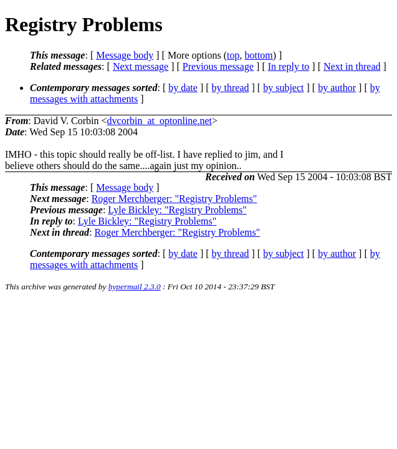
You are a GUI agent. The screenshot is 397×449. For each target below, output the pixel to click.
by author (337, 87)
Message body (124, 55)
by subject (283, 87)
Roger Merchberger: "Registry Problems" (174, 198)
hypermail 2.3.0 (134, 286)
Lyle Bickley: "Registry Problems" (177, 210)
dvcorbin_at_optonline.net (159, 120)
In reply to (289, 66)
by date (183, 87)
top (233, 55)
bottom (258, 55)
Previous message (218, 66)
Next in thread (352, 66)
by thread (230, 87)
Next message (140, 66)
